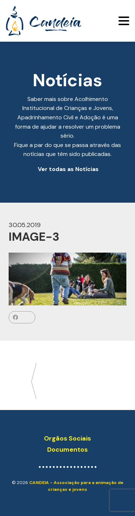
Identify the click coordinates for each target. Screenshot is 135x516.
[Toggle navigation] (123, 21)
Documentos (67, 449)
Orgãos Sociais (67, 438)
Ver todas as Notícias (68, 169)
